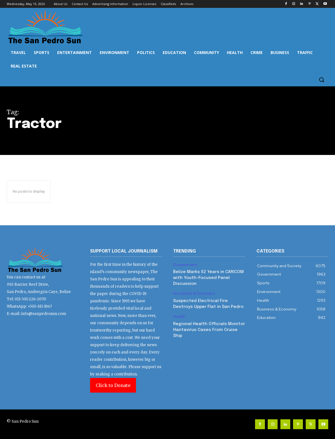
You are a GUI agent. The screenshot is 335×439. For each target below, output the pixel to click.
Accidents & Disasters (194, 293)
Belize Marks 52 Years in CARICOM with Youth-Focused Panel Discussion (208, 278)
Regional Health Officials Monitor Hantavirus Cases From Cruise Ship (209, 330)
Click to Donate (113, 385)
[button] (321, 79)
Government (185, 264)
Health (179, 316)
